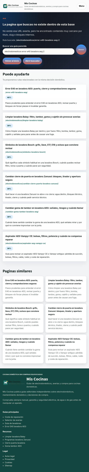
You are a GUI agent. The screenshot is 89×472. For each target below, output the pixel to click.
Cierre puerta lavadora (15, 443)
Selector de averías (13, 420)
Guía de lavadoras (13, 423)
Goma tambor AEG (13, 446)
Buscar (81, 49)
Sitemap (8, 465)
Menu (81, 6)
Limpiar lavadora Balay (15, 436)
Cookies (8, 462)
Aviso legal (10, 456)
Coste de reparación (14, 417)
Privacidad (9, 459)
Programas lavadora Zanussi (17, 439)
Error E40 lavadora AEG (15, 426)
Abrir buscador (32, 61)
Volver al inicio (12, 61)
